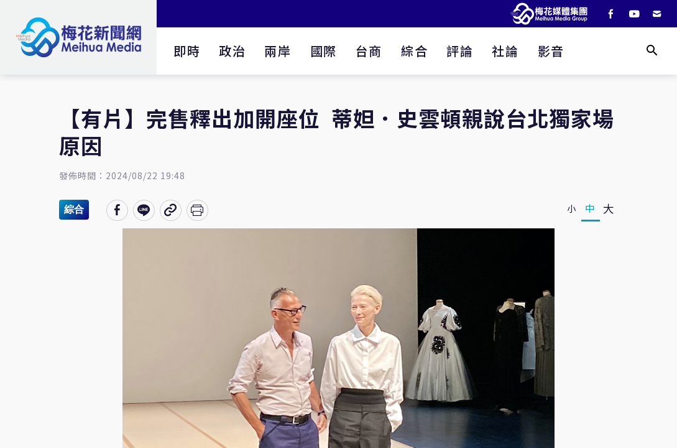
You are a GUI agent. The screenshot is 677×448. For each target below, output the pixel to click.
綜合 (414, 51)
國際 (323, 51)
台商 (369, 51)
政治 (232, 51)
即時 (186, 51)
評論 (459, 51)
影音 (551, 51)
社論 (505, 51)
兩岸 (277, 51)
